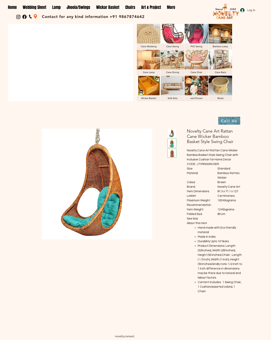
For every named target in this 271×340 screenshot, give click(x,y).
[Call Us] (229, 121)
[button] (34, 7)
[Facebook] (24, 17)
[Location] (35, 16)
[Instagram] (18, 17)
